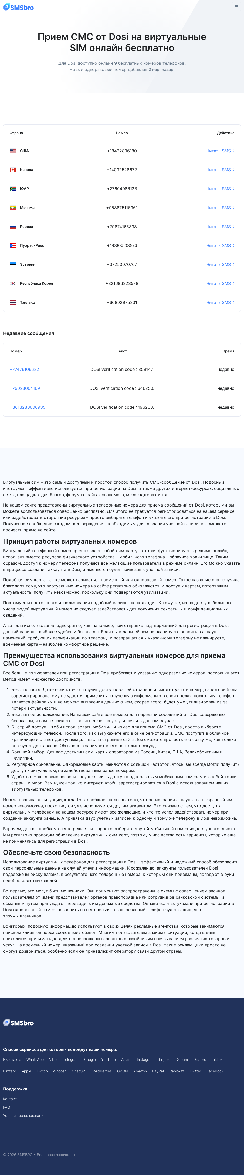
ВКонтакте (12, 1059)
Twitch (42, 1071)
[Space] (18, 1021)
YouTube (108, 1059)
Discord (199, 1059)
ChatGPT (79, 1071)
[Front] (18, 7)
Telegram (71, 1059)
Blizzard (9, 1071)
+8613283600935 (27, 407)
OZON (122, 1071)
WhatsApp (35, 1059)
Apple (26, 1071)
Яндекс (165, 1059)
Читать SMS (220, 150)
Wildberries (102, 1071)
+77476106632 (24, 369)
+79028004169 (25, 388)
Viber (53, 1059)
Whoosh (59, 1071)
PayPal (158, 1071)
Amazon (140, 1071)
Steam (182, 1059)
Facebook (215, 1071)
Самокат (176, 1071)
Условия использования (24, 1115)
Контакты (11, 1099)
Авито (126, 1059)
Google (90, 1059)
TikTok (217, 1059)
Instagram (145, 1059)
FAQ (6, 1107)
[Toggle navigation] (236, 6)
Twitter (195, 1071)
